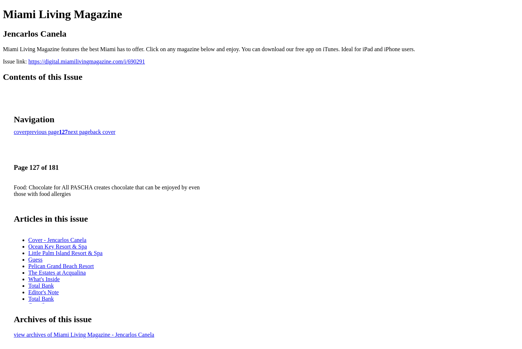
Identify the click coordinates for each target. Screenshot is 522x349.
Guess (35, 259)
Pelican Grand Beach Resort (61, 266)
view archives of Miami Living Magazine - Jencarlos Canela (84, 335)
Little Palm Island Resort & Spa (65, 253)
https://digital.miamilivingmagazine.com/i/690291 (86, 61)
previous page (43, 132)
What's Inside (44, 279)
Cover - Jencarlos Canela (57, 240)
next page (79, 132)
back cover (103, 132)
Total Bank (41, 286)
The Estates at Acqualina (57, 273)
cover (20, 132)
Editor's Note (43, 292)
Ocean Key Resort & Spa (57, 246)
